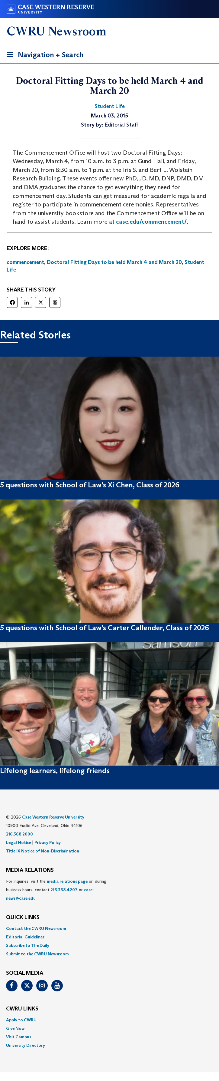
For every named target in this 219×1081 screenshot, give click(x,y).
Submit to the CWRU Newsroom (37, 954)
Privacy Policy (47, 842)
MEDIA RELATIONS (30, 870)
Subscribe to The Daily (27, 945)
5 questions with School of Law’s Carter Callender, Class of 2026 (104, 627)
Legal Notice (18, 842)
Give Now (15, 1028)
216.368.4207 (64, 889)
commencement (25, 262)
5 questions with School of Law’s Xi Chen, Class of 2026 (89, 484)
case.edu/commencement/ (151, 221)
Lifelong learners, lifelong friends (55, 770)
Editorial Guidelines (25, 937)
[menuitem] (109, 928)
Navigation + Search (43, 55)
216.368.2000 (19, 834)
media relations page (67, 881)
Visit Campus (18, 1037)
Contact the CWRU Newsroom (36, 928)
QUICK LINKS (23, 918)
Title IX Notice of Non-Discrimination (42, 851)
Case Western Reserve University (53, 817)
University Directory (25, 1045)
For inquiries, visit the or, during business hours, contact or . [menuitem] (56, 889)
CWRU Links (22, 1009)
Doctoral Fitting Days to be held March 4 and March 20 (114, 262)
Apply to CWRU (21, 1020)
